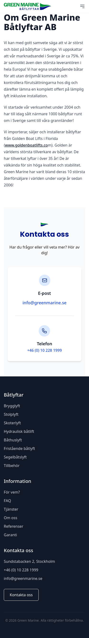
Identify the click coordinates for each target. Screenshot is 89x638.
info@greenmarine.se (45, 302)
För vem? (12, 492)
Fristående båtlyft (19, 448)
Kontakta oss (21, 594)
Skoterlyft (12, 422)
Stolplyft (11, 414)
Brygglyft (12, 405)
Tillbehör (11, 465)
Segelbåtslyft (15, 457)
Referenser (13, 526)
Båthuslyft (13, 440)
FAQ (7, 500)
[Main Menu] (82, 6)
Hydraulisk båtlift (19, 431)
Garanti (10, 534)
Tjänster (11, 509)
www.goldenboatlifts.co (26, 145)
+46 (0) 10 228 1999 (44, 350)
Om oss (10, 517)
